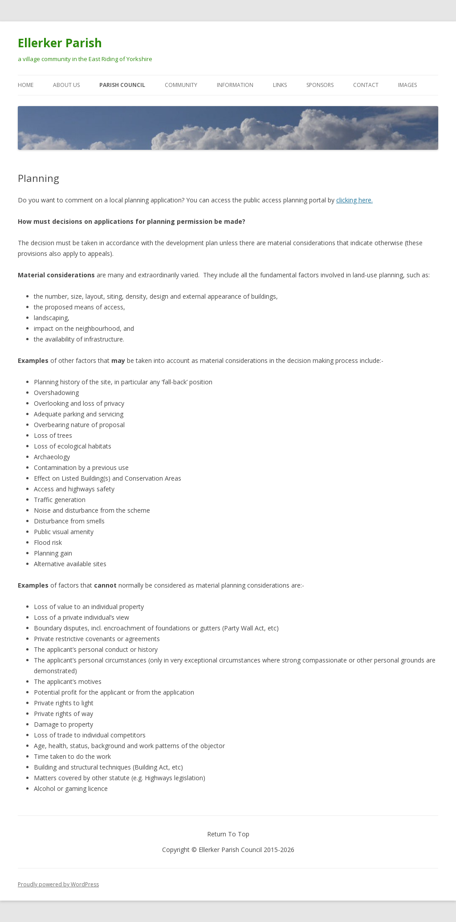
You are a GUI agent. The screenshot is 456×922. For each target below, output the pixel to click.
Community (181, 85)
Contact (366, 85)
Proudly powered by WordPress (58, 884)
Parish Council (122, 85)
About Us (66, 85)
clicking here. (354, 200)
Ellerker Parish (60, 43)
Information (235, 85)
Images (407, 85)
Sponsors (320, 85)
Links (280, 85)
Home (25, 85)
